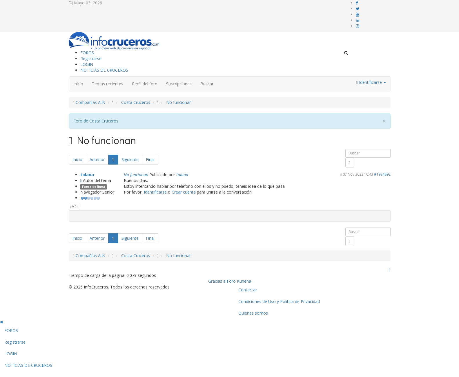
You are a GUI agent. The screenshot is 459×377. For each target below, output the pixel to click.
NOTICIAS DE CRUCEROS (104, 70)
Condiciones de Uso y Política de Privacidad (279, 301)
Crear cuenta (184, 192)
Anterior (97, 159)
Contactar (247, 290)
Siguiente (130, 159)
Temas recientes (107, 83)
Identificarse (155, 192)
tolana (87, 174)
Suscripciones (179, 83)
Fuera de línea (93, 187)
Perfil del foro (144, 83)
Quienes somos (253, 313)
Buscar (206, 83)
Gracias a (217, 281)
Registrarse (90, 58)
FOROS (87, 52)
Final (150, 159)
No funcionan (136, 174)
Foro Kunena (239, 281)
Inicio (78, 83)
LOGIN (86, 64)
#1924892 (382, 174)
